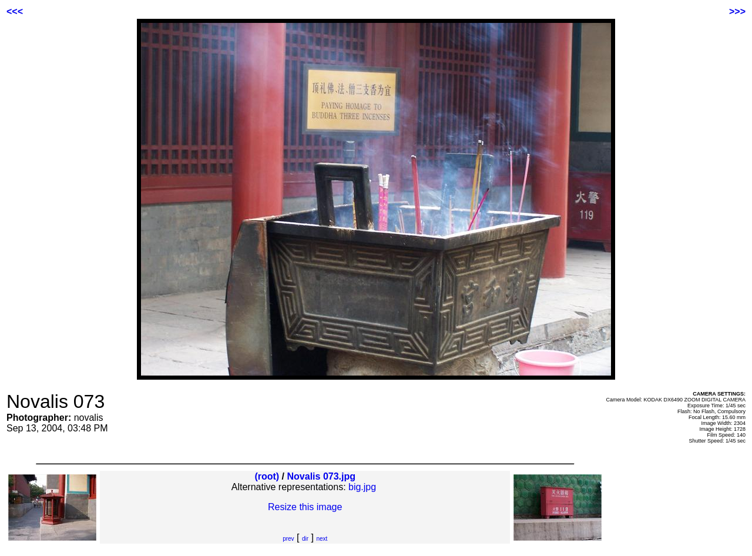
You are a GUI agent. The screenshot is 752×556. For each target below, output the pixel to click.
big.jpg (362, 487)
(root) (266, 476)
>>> (737, 11)
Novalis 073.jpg (321, 476)
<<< (14, 11)
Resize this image (305, 507)
